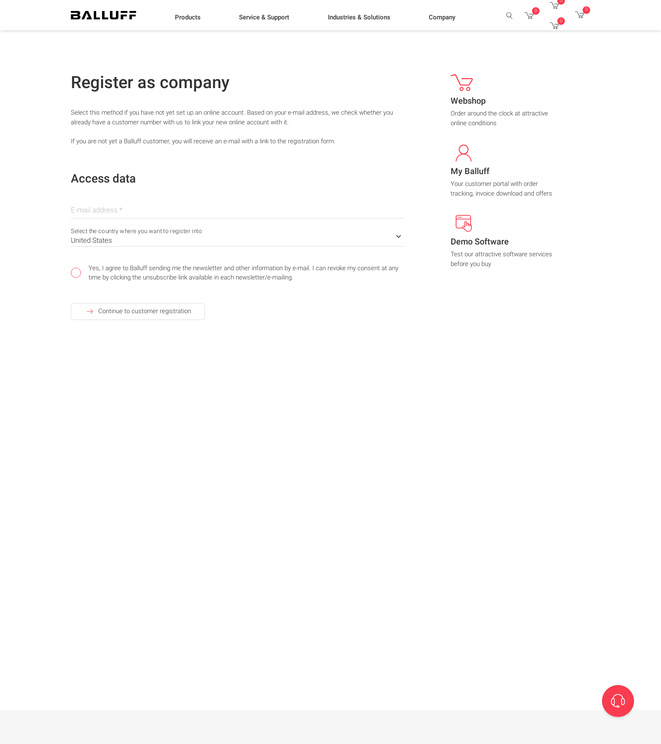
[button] (188, 17)
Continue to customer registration (138, 311)
